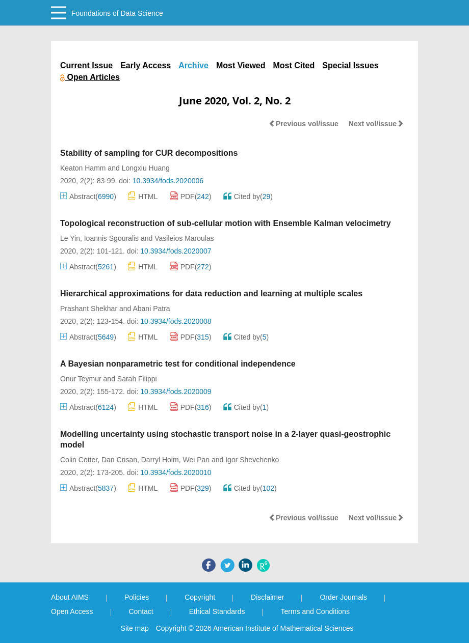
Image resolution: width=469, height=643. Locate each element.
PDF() (191, 196)
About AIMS (70, 597)
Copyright (200, 597)
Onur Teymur (80, 379)
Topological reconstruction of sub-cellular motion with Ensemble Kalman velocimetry (225, 223)
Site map (135, 628)
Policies (136, 597)
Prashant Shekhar (88, 308)
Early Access (145, 65)
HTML (143, 195)
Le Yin (70, 238)
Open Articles (90, 77)
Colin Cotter (78, 460)
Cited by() (248, 196)
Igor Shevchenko (252, 460)
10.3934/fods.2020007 (175, 251)
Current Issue (86, 65)
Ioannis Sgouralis (111, 238)
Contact (141, 611)
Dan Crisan (119, 460)
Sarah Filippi (137, 379)
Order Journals (343, 597)
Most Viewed (241, 65)
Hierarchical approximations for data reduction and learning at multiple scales (211, 293)
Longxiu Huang (146, 168)
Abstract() (88, 196)
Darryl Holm (160, 460)
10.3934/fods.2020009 (175, 391)
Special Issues (350, 65)
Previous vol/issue (303, 124)
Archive (193, 65)
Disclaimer (267, 597)
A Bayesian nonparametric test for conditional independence (178, 363)
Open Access (72, 611)
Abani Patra (151, 308)
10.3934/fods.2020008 (175, 321)
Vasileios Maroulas (184, 238)
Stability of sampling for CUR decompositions (149, 153)
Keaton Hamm (83, 168)
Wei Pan (196, 460)
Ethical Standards (217, 611)
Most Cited (294, 65)
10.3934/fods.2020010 (175, 472)
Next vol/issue (376, 124)
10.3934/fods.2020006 (168, 181)
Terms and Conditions (314, 611)
